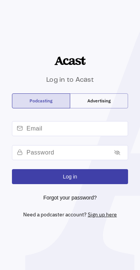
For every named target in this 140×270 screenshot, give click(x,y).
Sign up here (102, 214)
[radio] (41, 100)
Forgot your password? (70, 198)
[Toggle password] (117, 153)
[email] (76, 129)
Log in (70, 177)
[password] (67, 153)
